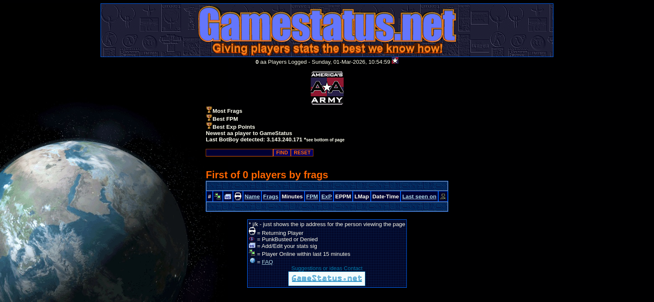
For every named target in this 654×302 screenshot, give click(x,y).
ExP (326, 196)
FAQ (267, 262)
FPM (312, 196)
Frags (270, 196)
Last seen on (419, 196)
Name (252, 196)
